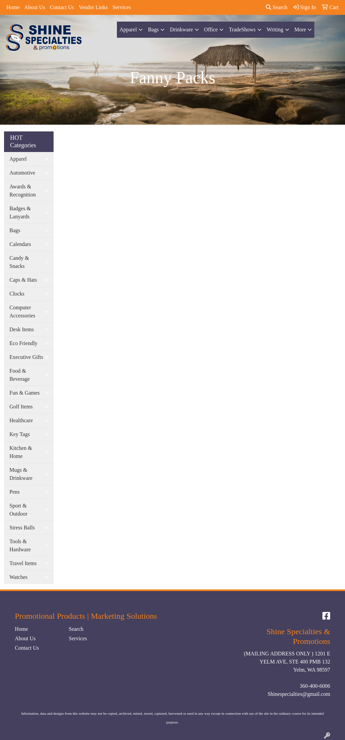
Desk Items (21, 329)
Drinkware (181, 29)
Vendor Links (93, 7)
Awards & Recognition (22, 190)
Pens (14, 492)
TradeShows (242, 29)
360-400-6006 (315, 686)
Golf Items (21, 406)
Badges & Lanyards (20, 212)
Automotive (22, 173)
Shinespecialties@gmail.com (299, 694)
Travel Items (23, 563)
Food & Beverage (19, 375)
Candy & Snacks (19, 262)
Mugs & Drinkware (20, 474)
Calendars (20, 244)
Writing (275, 29)
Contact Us (62, 7)
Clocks (16, 294)
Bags (153, 29)
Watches (18, 577)
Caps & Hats (23, 280)
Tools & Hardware (20, 545)
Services (122, 7)
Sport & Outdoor (18, 510)
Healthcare (21, 420)
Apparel (128, 29)
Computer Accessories (22, 311)
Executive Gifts (26, 357)
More (300, 29)
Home (13, 7)
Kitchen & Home (20, 452)
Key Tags (19, 434)
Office (211, 29)
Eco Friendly (23, 343)
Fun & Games (24, 393)
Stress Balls (22, 527)
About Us (34, 7)
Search (276, 7)
